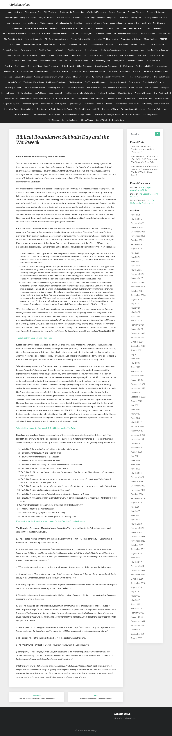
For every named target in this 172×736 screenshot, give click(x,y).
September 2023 (138, 346)
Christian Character (116, 12)
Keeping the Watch (118, 82)
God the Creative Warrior (34, 87)
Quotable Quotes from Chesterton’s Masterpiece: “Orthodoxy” (142, 149)
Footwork (131, 60)
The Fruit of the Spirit (13, 39)
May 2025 (135, 261)
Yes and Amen (14, 44)
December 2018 (138, 570)
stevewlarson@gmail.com (124, 718)
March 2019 (136, 562)
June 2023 (135, 358)
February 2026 (137, 223)
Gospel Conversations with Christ (48, 77)
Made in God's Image (32, 44)
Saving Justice (62, 55)
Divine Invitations (60, 33)
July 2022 (135, 405)
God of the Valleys (96, 55)
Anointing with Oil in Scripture (53, 104)
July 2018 (135, 591)
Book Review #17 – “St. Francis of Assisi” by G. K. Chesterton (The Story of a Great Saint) (144, 159)
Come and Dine (18, 60)
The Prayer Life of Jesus (33, 82)
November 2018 (138, 574)
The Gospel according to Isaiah (106, 114)
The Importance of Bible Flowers (17, 98)
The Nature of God (33, 12)
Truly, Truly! (141, 55)
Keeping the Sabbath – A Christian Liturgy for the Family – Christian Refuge (50, 521)
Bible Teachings (50, 12)
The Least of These (110, 109)
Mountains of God (78, 55)
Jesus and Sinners (30, 23)
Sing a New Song (125, 93)
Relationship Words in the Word (155, 104)
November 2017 (138, 625)
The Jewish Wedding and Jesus (113, 50)
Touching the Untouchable (158, 50)
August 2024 (136, 299)
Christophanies (46, 23)
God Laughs (112, 55)
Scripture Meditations (156, 12)
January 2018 (137, 617)
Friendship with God (56, 87)
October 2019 (137, 545)
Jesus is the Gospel (23, 77)
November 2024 (138, 286)
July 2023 (135, 354)
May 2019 (135, 557)
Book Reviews (118, 120)
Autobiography (13, 23)
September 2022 (138, 396)
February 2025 (137, 274)
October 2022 (137, 392)
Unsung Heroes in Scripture (45, 98)
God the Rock (45, 50)
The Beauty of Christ (12, 87)
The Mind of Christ (162, 77)
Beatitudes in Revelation (39, 33)
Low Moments (97, 44)
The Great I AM (164, 33)
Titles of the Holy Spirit (100, 60)
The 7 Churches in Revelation (14, 33)
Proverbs (76, 17)
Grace (68, 77)
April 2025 (135, 265)
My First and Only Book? (56, 82)
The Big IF (72, 44)
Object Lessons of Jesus (132, 28)
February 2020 (137, 528)
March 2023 (136, 371)
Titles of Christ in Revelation (91, 28)
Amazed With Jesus (143, 93)
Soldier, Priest (118, 60)
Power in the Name (10, 50)
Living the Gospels (28, 17)
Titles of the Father (48, 60)
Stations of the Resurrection (72, 12)
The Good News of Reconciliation (46, 114)
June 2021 (135, 460)
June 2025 (135, 257)
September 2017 (138, 634)
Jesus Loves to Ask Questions (91, 98)
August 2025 (136, 248)
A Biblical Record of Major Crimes (77, 114)
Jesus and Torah (50, 44)
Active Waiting (26, 71)
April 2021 (135, 468)
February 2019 (137, 566)
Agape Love (162, 66)
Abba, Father (133, 23)
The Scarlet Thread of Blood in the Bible (88, 71)
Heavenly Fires (87, 33)
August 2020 (136, 502)
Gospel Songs (89, 17)
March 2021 (136, 473)
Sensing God (136, 17)
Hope (165, 109)
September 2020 (138, 498)
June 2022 (135, 409)
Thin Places (112, 71)
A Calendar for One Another (125, 33)
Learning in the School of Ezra (127, 104)
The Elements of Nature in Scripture (79, 93)
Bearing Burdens (42, 71)
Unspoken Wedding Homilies (106, 39)
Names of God (65, 60)
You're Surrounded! (30, 55)
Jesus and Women (118, 23)
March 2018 (136, 608)
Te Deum (53, 28)
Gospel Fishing (91, 50)
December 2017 (138, 621)
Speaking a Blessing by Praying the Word (109, 77)
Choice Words (87, 120)
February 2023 (137, 375)
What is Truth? (14, 82)
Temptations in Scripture (131, 39)
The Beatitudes (63, 17)
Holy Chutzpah (47, 55)
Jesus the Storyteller (33, 39)
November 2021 (138, 439)
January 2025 (137, 278)
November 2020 (138, 490)
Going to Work (154, 109)
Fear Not (78, 23)
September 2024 (138, 295)
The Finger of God (156, 55)
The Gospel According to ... (56, 39)
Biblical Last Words (64, 23)
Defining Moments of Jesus (155, 17)
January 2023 (137, 380)
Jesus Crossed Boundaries (106, 66)
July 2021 (135, 456)
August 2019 (136, 553)
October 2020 (137, 494)
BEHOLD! (164, 39)
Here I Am (74, 33)
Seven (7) (144, 44)
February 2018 (137, 612)
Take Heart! (7, 77)
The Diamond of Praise (145, 66)
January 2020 (137, 532)
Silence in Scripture (30, 104)
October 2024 (137, 291)
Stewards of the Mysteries (36, 28)
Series (17, 12)
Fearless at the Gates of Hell (156, 71)
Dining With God (103, 120)
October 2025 (137, 240)
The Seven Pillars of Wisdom (115, 87)
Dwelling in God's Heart (15, 66)
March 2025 (136, 270)
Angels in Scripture (11, 104)
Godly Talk (146, 23)
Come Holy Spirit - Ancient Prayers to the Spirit (149, 87)
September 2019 (138, 549)
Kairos (140, 60)
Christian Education (136, 12)
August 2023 (136, 350)
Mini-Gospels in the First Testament (63, 120)
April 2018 (135, 604)
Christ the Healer (147, 33)
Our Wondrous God (162, 93)
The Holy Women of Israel (140, 77)
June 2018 (135, 596)
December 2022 (138, 384)
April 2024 (135, 316)
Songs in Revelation (153, 28)
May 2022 (135, 413)
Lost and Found (7, 93)
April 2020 (135, 519)
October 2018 (137, 579)
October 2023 (137, 342)
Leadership (123, 17)
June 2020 (135, 511)
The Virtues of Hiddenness (96, 82)
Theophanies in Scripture (153, 82)
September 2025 (138, 244)
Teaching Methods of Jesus (96, 23)
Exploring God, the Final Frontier (138, 98)
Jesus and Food (157, 44)
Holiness (101, 17)
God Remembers (75, 50)
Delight (134, 44)
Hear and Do (111, 44)
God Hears (83, 44)
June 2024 (135, 308)
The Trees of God (136, 50)
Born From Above (51, 66)
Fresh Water (125, 71)
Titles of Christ (112, 28)
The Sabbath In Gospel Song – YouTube (34, 337)
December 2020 (138, 485)
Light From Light (75, 104)
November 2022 (138, 388)
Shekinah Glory (75, 82)
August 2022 (136, 401)
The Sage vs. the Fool (46, 109)
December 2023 (138, 333)
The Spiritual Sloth (22, 114)
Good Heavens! (55, 93)
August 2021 (136, 452)
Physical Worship (80, 60)
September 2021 (138, 447)
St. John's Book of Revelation (133, 109)
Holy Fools (111, 17)
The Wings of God (150, 114)
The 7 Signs (124, 44)
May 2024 (135, 312)
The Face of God (127, 55)
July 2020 (135, 507)
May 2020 (135, 515)
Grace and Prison (34, 66)
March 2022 (136, 422)
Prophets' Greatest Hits (81, 39)
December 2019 (138, 536)
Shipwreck (137, 71)
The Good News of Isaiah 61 (87, 109)
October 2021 (137, 443)
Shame (62, 44)
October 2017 (137, 629)
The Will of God (93, 87)
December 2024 (138, 282)
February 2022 (137, 426)
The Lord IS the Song (106, 93)
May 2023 (135, 363)
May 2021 (135, 464)
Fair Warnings (16, 28)
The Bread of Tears (114, 98)
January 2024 (137, 329)
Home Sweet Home (81, 77)
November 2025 (138, 236)
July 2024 (135, 303)
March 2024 (136, 320)
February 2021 (137, 477)
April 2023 (135, 367)
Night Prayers (159, 23)
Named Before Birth (68, 28)
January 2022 (137, 430)
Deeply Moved (14, 55)
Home (9, 12)
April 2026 (135, 214)
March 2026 (136, 219)
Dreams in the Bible (60, 71)
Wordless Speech (103, 33)
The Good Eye (59, 50)
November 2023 (138, 337)
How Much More (11, 71)
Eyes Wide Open (11, 109)
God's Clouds (40, 93)
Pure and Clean (27, 109)
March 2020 (136, 524)
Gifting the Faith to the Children (98, 104)
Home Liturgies (11, 17)
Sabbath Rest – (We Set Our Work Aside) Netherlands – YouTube (46, 428)
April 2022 (135, 418)
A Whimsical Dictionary (96, 12)
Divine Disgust (68, 66)
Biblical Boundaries (84, 66)
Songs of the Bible (46, 17)
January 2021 (137, 481)
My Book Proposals (67, 98)
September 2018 (138, 583)
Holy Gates (32, 60)
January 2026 (137, 227)
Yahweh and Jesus (29, 50)
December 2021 (138, 435)
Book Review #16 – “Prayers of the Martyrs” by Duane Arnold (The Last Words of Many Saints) (145, 170)
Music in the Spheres (131, 114)
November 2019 (138, 541)
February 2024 (137, 325)
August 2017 (136, 638)
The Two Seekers (24, 93)
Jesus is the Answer (75, 87)
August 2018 (136, 587)
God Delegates (126, 66)
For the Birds (134, 82)
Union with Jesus (153, 60)
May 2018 (135, 600)
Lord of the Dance (64, 109)
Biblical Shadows (162, 98)
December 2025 (138, 231)
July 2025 (135, 253)
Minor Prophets (150, 39)
